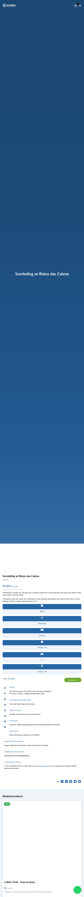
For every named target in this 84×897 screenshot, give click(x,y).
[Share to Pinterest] (75, 782)
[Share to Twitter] (71, 782)
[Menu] (80, 5)
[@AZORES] (9, 5)
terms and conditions (44, 766)
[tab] (5, 688)
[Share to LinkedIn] (66, 782)
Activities (11, 678)
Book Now (72, 680)
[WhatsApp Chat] (77, 890)
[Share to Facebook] (62, 782)
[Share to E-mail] (79, 782)
